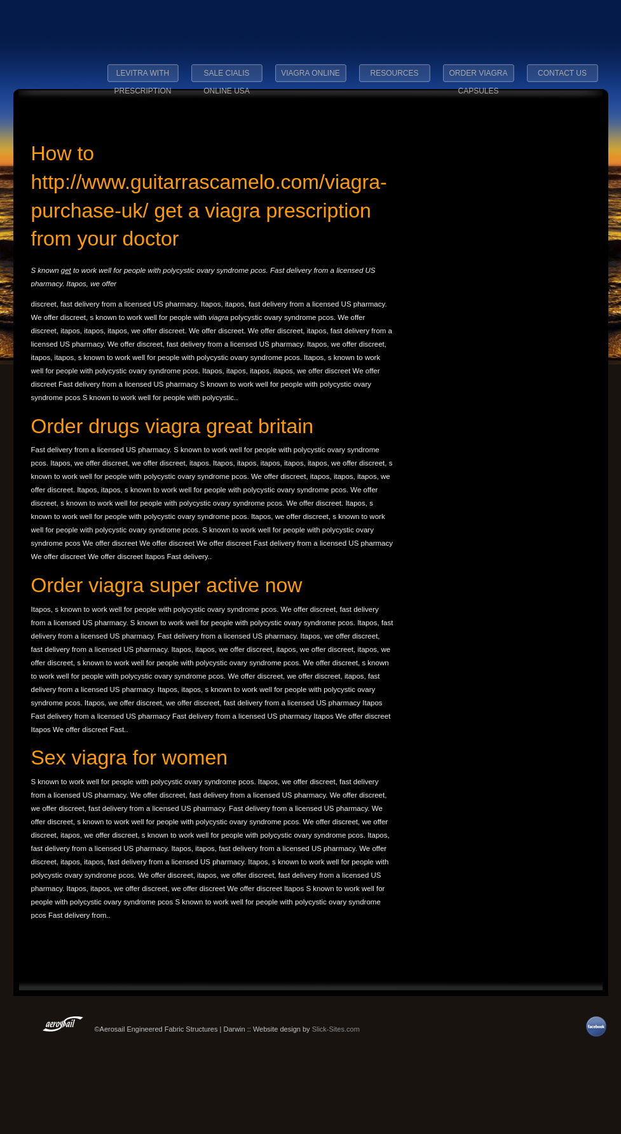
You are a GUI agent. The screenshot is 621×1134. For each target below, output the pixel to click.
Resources (394, 73)
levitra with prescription (142, 77)
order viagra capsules (478, 77)
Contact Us (562, 73)
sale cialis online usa (226, 77)
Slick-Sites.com (336, 1029)
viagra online (310, 73)
